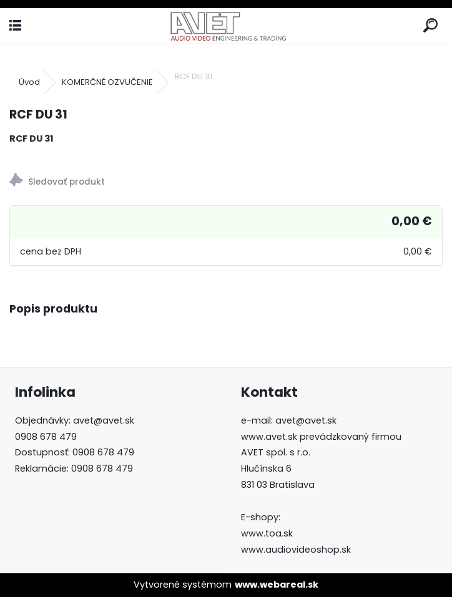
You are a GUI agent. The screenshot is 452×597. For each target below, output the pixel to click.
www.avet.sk (269, 436)
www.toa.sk (267, 533)
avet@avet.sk (103, 420)
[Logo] (226, 26)
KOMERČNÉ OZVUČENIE (107, 82)
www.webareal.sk (276, 584)
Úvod (29, 82)
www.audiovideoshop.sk (296, 549)
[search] (430, 26)
